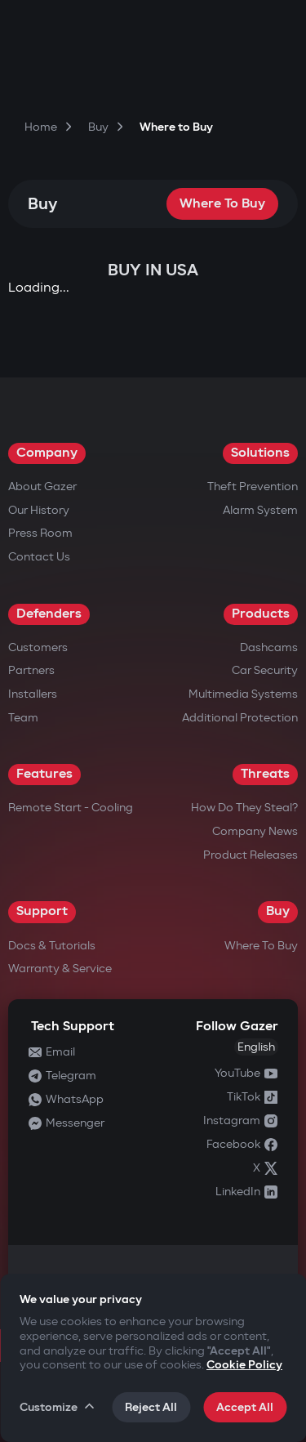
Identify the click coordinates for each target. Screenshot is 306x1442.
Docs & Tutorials (51, 946)
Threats (265, 774)
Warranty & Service (60, 968)
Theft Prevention (252, 486)
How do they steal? (244, 808)
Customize (58, 1407)
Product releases (250, 855)
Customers (38, 647)
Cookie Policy (244, 1365)
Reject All (151, 1407)
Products (261, 614)
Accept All (244, 1407)
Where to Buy (222, 204)
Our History (38, 510)
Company (47, 453)
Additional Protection (240, 718)
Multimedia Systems (243, 694)
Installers (32, 694)
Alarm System (260, 510)
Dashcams (269, 647)
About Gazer (42, 486)
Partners (31, 670)
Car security (265, 670)
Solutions (260, 453)
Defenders (49, 614)
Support (42, 911)
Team (23, 718)
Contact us (39, 557)
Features (44, 774)
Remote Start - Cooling (70, 808)
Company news (255, 831)
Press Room (40, 533)
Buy (278, 911)
